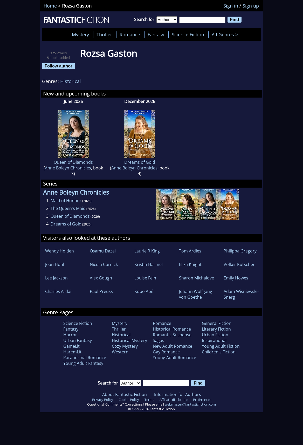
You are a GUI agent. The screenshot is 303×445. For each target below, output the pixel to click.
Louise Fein (145, 278)
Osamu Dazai (103, 251)
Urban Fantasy (77, 340)
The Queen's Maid (68, 208)
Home (50, 6)
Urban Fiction (215, 335)
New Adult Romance (172, 346)
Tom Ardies (190, 251)
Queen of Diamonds (73, 162)
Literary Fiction (216, 329)
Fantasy (156, 34)
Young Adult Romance (174, 357)
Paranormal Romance (84, 357)
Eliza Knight (190, 264)
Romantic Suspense (172, 335)
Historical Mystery (129, 340)
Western (120, 352)
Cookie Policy (129, 399)
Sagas (158, 340)
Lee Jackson (56, 278)
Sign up (251, 6)
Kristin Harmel (148, 264)
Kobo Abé (143, 291)
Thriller (104, 34)
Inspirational (214, 340)
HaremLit (72, 352)
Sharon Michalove (196, 278)
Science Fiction (188, 34)
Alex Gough (101, 278)
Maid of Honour (66, 200)
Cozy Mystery (125, 346)
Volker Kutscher (239, 264)
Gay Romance (166, 352)
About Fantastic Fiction (124, 394)
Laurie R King (147, 251)
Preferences (202, 399)
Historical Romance (172, 329)
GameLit (71, 346)
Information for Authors (177, 394)
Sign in (230, 6)
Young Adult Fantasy (83, 363)
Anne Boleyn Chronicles (68, 168)
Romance (130, 34)
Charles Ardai (58, 291)
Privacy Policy (102, 399)
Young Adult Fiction (221, 346)
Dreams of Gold (139, 162)
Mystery (80, 34)
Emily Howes (236, 278)
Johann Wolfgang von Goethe (195, 294)
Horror (70, 335)
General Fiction (216, 323)
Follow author (58, 66)
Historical (70, 81)
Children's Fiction (219, 352)
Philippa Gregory (240, 251)
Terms (149, 399)
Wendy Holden (59, 251)
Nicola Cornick (104, 264)
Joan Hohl (54, 264)
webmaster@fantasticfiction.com (190, 404)
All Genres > (226, 34)
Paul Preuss (101, 291)
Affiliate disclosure (174, 399)
